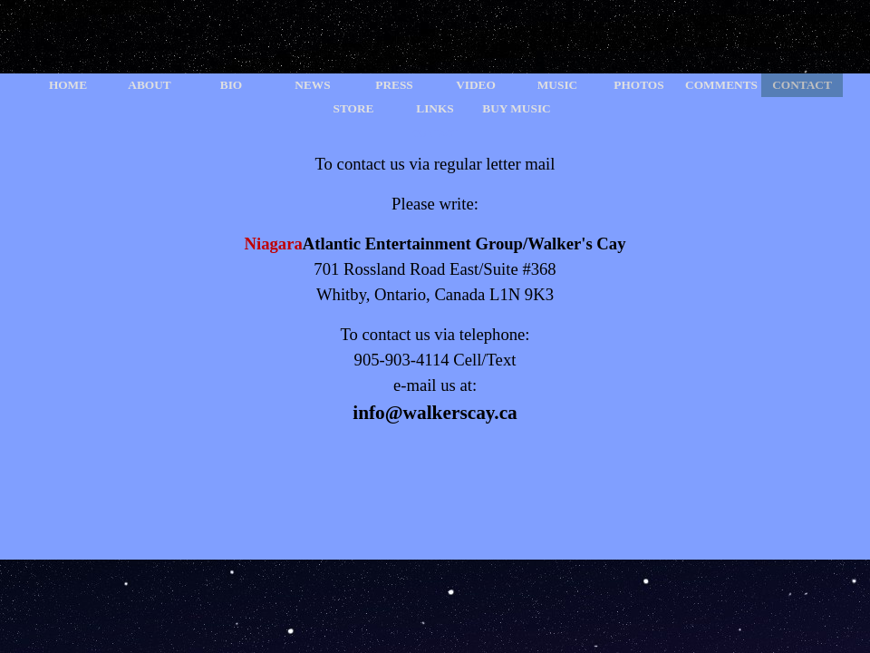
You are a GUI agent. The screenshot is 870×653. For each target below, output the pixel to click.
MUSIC (557, 85)
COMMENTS (721, 85)
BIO (231, 85)
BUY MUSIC (516, 108)
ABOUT (149, 85)
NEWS (312, 85)
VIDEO (476, 85)
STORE (354, 108)
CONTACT (802, 85)
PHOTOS (638, 85)
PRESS (393, 85)
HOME (68, 85)
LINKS (434, 108)
